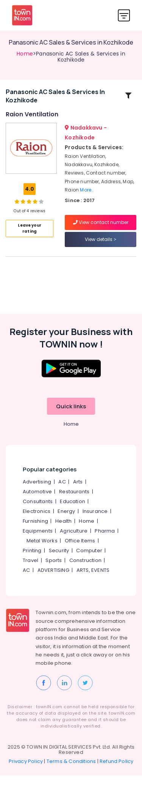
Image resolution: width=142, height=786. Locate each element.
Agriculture (73, 541)
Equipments (38, 541)
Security (59, 561)
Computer (89, 561)
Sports (53, 571)
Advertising (37, 492)
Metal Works (42, 551)
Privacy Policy (26, 771)
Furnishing (35, 532)
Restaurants (74, 502)
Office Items (80, 551)
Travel (30, 571)
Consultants (38, 512)
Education (72, 512)
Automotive (37, 502)
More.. (87, 195)
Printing (32, 561)
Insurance (95, 522)
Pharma (105, 541)
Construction (85, 571)
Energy (66, 522)
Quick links (71, 417)
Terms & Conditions (71, 771)
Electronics (36, 522)
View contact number (100, 227)
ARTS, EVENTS (92, 581)
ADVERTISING (53, 581)
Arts (78, 492)
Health (63, 532)
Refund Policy (117, 771)
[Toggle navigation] (124, 15)
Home (25, 53)
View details (100, 244)
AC (62, 492)
